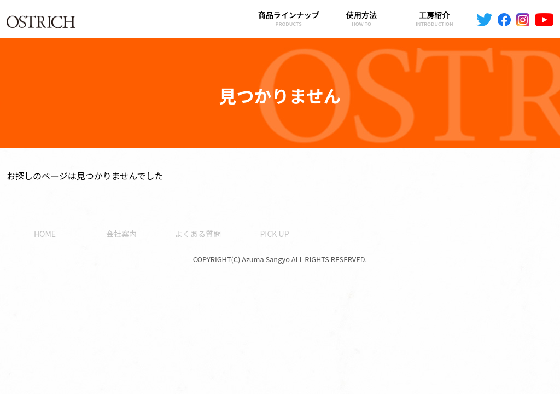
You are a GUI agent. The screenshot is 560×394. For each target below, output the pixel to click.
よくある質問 (198, 233)
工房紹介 (434, 18)
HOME (45, 233)
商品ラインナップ (288, 18)
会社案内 (121, 233)
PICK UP (274, 233)
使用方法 (361, 18)
